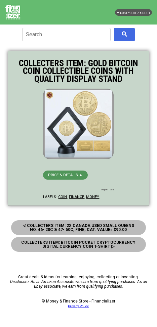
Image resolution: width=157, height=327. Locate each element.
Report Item (108, 189)
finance (76, 197)
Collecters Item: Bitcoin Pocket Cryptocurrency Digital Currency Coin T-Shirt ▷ (78, 244)
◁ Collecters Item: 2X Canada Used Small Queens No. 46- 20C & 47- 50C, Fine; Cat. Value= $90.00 (78, 227)
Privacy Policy (78, 306)
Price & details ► (65, 175)
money (92, 197)
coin (62, 197)
